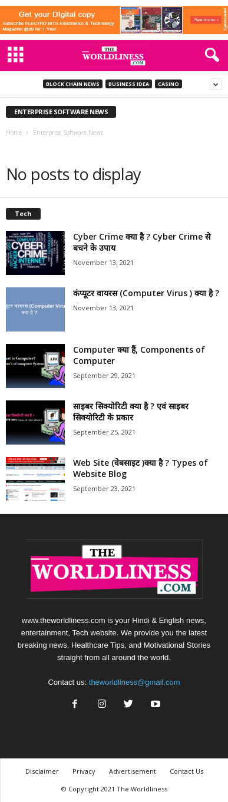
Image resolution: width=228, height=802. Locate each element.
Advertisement (132, 771)
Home (14, 132)
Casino (168, 84)
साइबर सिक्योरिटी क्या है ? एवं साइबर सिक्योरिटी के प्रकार (131, 411)
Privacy (83, 771)
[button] (210, 55)
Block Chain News (73, 84)
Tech (23, 213)
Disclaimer (42, 771)
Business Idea (128, 84)
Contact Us (186, 771)
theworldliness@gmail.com (134, 682)
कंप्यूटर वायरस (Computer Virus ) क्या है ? (146, 293)
